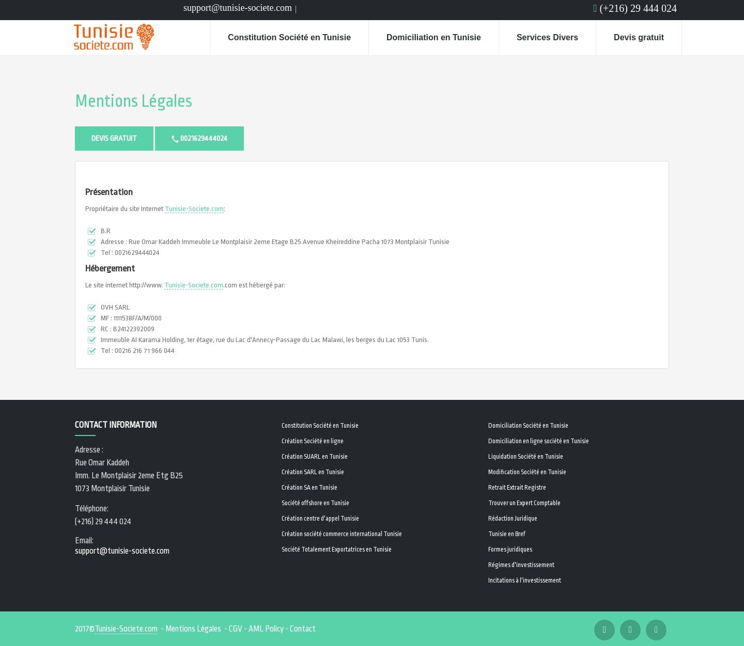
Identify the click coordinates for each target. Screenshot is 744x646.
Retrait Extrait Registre (517, 487)
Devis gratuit (639, 37)
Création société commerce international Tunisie (342, 534)
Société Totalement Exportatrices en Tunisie (337, 549)
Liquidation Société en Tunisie (525, 456)
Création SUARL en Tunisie (315, 456)
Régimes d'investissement (521, 565)
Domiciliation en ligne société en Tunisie (538, 441)
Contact (303, 629)
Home (191, 37)
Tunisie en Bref (506, 534)
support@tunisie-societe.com (237, 8)
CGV (235, 629)
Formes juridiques (510, 549)
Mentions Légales (133, 101)
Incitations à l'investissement (524, 580)
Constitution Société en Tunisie (289, 37)
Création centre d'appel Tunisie (320, 518)
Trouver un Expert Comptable (524, 503)
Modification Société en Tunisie (527, 472)
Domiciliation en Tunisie (433, 37)
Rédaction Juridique (512, 518)
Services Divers (547, 37)
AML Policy (266, 629)
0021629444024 (199, 138)
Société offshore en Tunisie (315, 503)
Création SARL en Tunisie (313, 472)
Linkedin (317, 11)
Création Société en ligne (313, 441)
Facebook (303, 11)
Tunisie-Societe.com (194, 209)
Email (331, 11)
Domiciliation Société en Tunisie (528, 425)
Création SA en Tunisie (309, 487)
